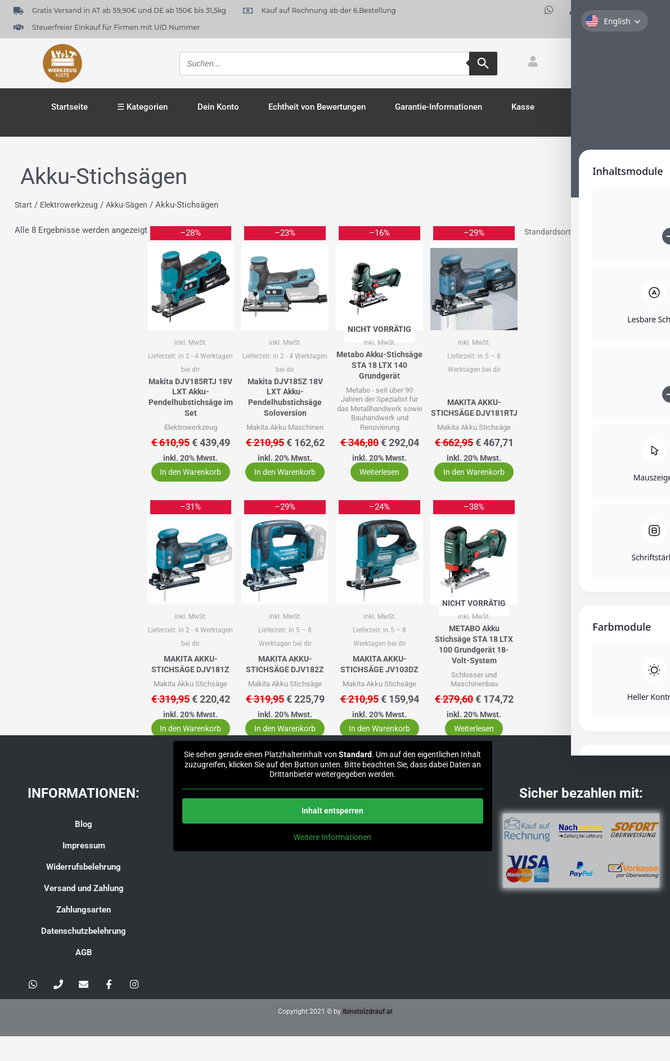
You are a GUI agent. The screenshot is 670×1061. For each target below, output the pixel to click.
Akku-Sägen (133, 205)
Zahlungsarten (83, 934)
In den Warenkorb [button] (185, 479)
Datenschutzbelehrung (83, 956)
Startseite (69, 107)
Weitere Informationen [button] (332, 861)
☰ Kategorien (142, 107)
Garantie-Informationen (438, 107)
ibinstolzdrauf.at (368, 1036)
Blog (83, 849)
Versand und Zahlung (84, 913)
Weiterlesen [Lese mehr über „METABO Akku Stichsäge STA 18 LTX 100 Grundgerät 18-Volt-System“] (464, 753)
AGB (83, 977)
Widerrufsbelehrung (83, 892)
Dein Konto (218, 107)
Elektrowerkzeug (72, 205)
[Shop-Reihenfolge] (581, 232)
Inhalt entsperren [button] (332, 835)
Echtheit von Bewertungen (317, 107)
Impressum (83, 870)
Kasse (522, 107)
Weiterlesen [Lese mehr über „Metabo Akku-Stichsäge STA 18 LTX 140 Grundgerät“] (372, 487)
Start (24, 205)
